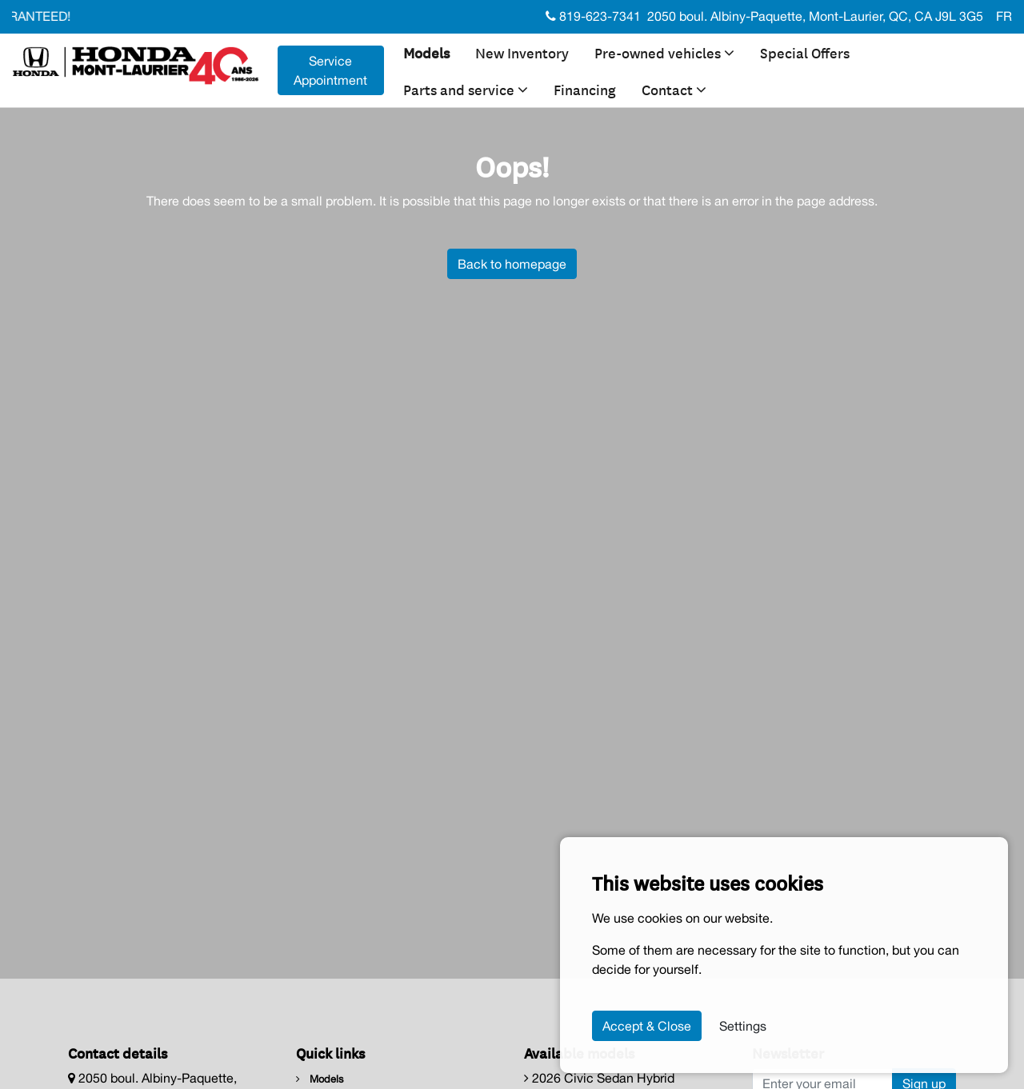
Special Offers (805, 52)
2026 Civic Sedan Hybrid (599, 1078)
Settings (742, 1026)
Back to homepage (512, 264)
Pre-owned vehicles (664, 52)
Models (426, 52)
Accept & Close (646, 1026)
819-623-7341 (593, 16)
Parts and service (465, 88)
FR (1004, 16)
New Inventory (522, 52)
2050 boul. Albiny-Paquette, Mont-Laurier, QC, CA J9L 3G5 (815, 16)
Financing (585, 88)
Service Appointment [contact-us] (330, 70)
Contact (674, 88)
